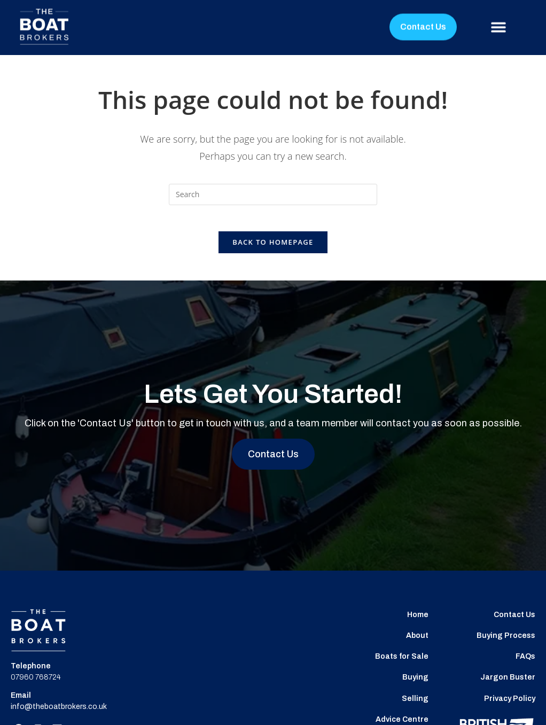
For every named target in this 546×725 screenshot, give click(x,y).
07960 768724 (36, 684)
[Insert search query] (273, 194)
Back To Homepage (272, 248)
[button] (499, 17)
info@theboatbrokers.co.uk (59, 713)
